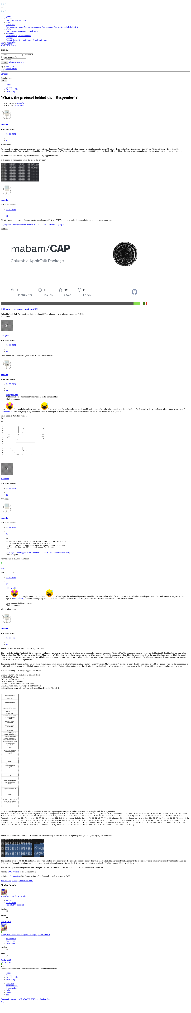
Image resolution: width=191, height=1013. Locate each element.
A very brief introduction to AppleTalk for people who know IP (25, 944)
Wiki (8, 22)
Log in (3, 69)
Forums (9, 18)
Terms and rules (12, 995)
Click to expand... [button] (13, 399)
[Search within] (28, 55)
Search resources (24, 36)
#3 (7, 351)
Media (8, 29)
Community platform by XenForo (26, 1009)
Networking (10, 953)
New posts (10, 20)
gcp (2, 578)
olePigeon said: (12, 395)
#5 (7, 502)
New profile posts (61, 27)
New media (18, 27)
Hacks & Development (15, 914)
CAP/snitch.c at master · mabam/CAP (19, 309)
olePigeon (5, 335)
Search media (33, 31)
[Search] (13, 45)
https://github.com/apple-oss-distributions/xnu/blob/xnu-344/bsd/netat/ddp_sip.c (32, 224)
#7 (7, 593)
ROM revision (13, 881)
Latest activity (73, 27)
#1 (7, 140)
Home (8, 16)
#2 (7, 216)
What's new (10, 25)
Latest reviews (11, 36)
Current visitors (12, 40)
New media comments (32, 27)
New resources (47, 27)
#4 (7, 390)
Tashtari (9, 910)
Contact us (10, 993)
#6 (7, 541)
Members (9, 38)
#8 (7, 654)
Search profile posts (40, 40)
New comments (21, 31)
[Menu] (2, 7)
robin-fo (20, 103)
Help (8, 1000)
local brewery (6, 411)
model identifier (13, 886)
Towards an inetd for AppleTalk (13, 906)
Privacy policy (11, 997)
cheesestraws (11, 948)
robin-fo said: (11, 598)
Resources (10, 33)
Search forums (20, 20)
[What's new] (5, 45)
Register (4, 74)
